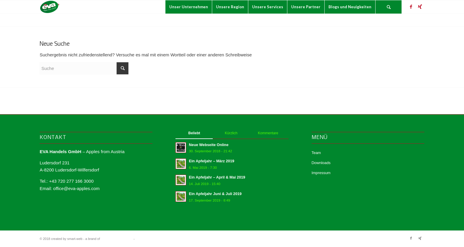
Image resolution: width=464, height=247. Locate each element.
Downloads (321, 163)
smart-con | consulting (117, 239)
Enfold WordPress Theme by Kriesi (161, 239)
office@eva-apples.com (76, 188)
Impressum (321, 173)
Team (316, 153)
